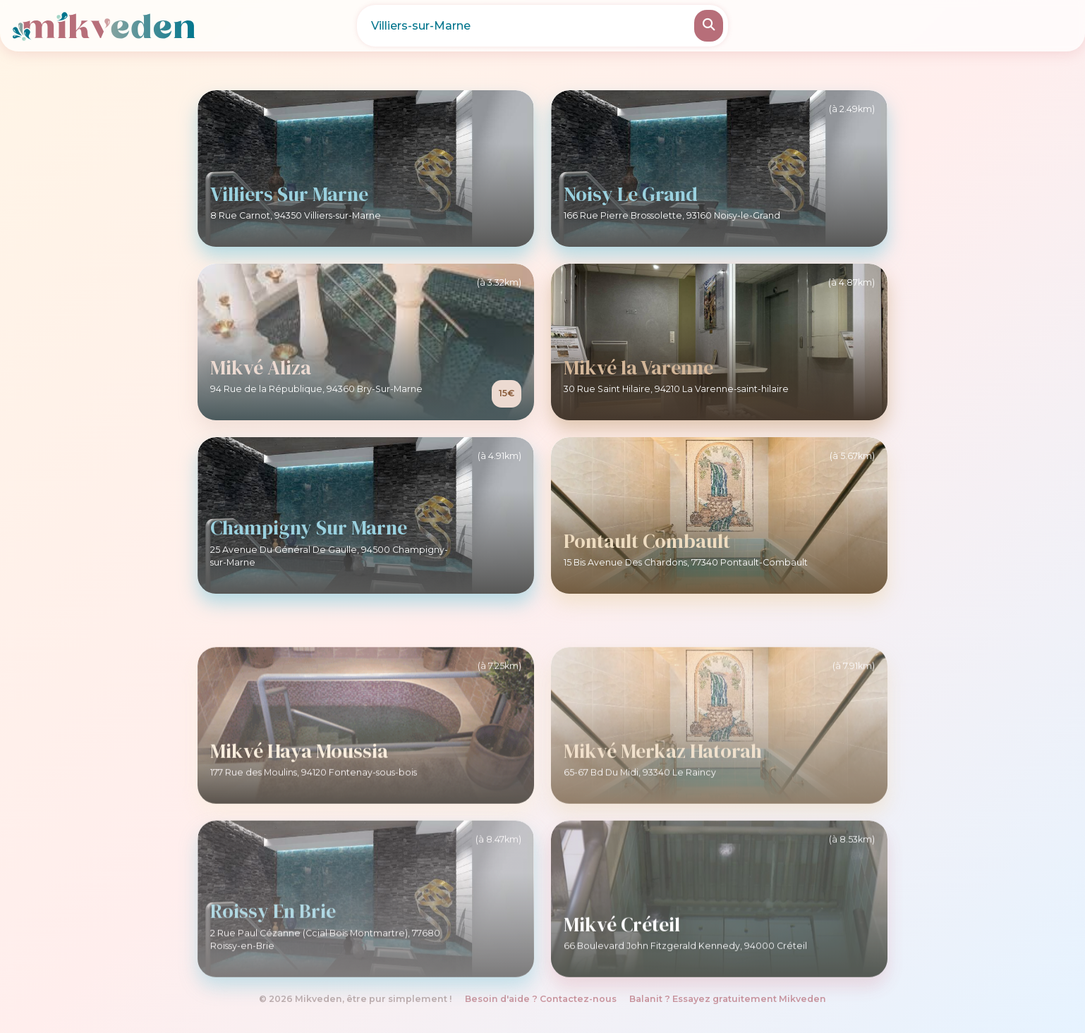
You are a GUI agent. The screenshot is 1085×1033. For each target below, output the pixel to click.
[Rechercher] (708, 26)
